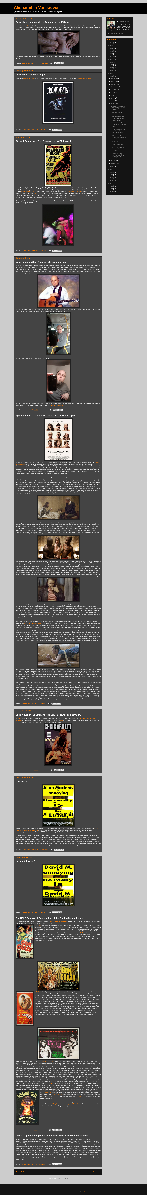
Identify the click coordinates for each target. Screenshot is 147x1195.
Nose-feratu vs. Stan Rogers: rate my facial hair (41, 262)
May (112, 98)
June (113, 95)
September (115, 87)
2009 (111, 178)
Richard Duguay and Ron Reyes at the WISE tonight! (44, 141)
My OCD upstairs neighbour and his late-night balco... (117, 155)
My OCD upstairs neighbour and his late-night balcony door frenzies (52, 1135)
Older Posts (97, 1172)
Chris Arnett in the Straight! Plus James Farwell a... (118, 137)
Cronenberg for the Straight (30, 74)
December (114, 78)
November (114, 81)
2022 (111, 54)
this (20, 718)
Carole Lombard (57, 1094)
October (114, 84)
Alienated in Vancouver (36, 7)
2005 (111, 189)
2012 (111, 169)
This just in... (22, 781)
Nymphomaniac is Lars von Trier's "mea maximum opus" (46, 415)
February (114, 160)
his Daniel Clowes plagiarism (32, 623)
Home (58, 1172)
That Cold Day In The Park (46, 1061)
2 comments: (43, 912)
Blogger (83, 1191)
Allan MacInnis (124, 21)
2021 (111, 56)
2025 (111, 45)
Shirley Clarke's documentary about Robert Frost (66, 1104)
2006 (111, 186)
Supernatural (47, 1093)
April (113, 101)
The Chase (38, 992)
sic (72, 1083)
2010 (111, 175)
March (113, 103)
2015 (111, 73)
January (114, 163)
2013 (111, 166)
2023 (111, 51)
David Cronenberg (28, 78)
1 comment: (43, 129)
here (35, 193)
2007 (111, 183)
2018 (111, 65)
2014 (111, 76)
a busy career (80, 1096)
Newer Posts (20, 1172)
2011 (111, 172)
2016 (111, 70)
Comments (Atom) (62, 1178)
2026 (111, 43)
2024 (111, 48)
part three (28, 26)
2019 (111, 62)
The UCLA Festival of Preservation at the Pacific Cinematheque (49, 918)
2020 (111, 59)
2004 (111, 191)
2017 (111, 68)
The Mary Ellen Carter (56, 405)
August (113, 89)
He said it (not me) (25, 861)
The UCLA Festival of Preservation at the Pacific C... (118, 148)
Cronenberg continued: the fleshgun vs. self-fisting (43, 22)
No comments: (44, 63)
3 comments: (44, 410)
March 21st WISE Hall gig (29, 191)
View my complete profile (115, 33)
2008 (111, 180)
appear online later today (74, 191)
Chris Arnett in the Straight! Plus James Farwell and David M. (48, 715)
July (112, 92)
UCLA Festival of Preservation (58, 921)
